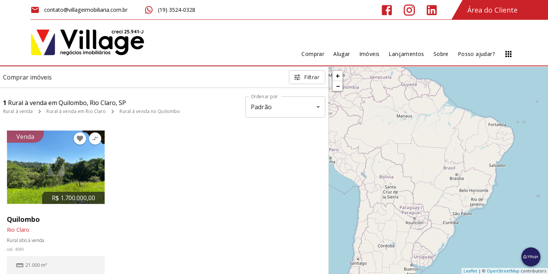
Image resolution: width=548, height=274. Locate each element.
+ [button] (338, 75)
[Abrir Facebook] (386, 10)
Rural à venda (18, 111)
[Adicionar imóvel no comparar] (95, 138)
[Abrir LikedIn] (431, 10)
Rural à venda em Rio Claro (76, 111)
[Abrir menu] (508, 54)
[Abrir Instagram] (409, 10)
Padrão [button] (261, 107)
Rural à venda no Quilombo (149, 111)
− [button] (338, 86)
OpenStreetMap (503, 271)
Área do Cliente (492, 9)
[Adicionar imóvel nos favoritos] (80, 138)
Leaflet (470, 271)
